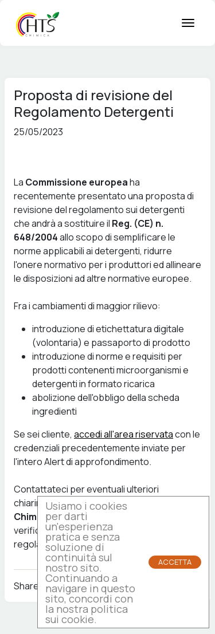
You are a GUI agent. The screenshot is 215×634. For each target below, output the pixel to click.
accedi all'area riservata (123, 434)
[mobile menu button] (188, 22)
